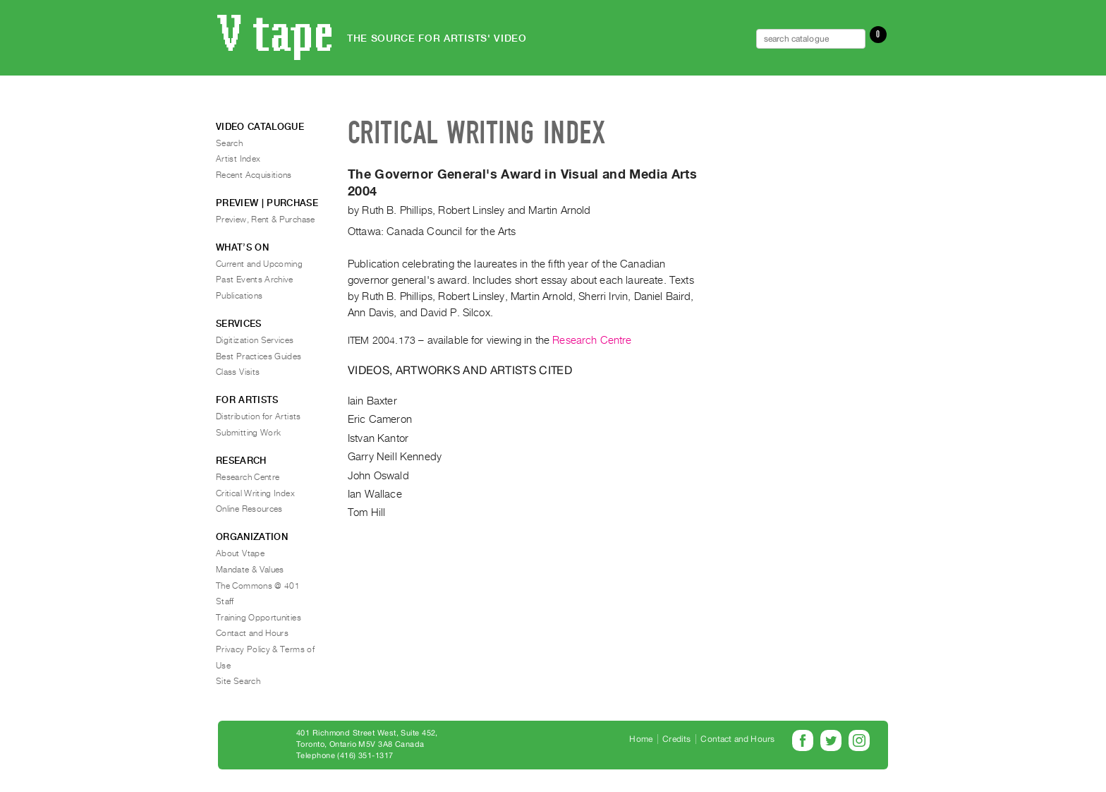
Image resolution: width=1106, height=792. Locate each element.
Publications (239, 296)
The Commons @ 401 (258, 586)
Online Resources (249, 509)
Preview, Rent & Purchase (265, 219)
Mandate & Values (250, 570)
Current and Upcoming (259, 264)
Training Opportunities (258, 618)
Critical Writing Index (255, 493)
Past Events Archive (254, 279)
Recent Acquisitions (254, 175)
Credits (676, 739)
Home (640, 739)
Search (229, 143)
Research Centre (591, 340)
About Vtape (240, 553)
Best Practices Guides (259, 356)
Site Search (238, 681)
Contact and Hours (252, 633)
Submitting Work (248, 433)
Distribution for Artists (258, 416)
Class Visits (238, 372)
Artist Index (238, 159)
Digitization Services (255, 340)
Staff (225, 601)
